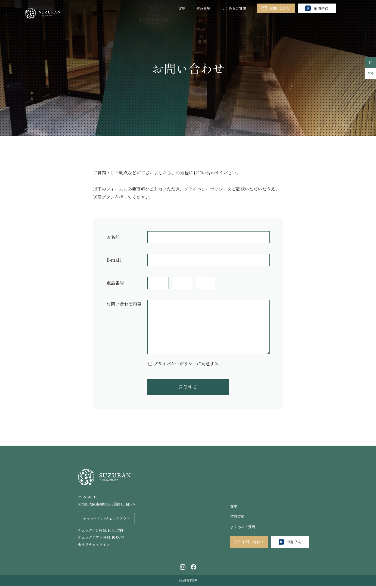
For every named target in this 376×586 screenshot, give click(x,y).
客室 (181, 8)
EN (370, 73)
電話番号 (115, 283)
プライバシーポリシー (175, 363)
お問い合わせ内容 (124, 304)
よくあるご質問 (233, 8)
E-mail (114, 260)
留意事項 (203, 8)
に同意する (186, 363)
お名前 (113, 237)
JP (370, 62)
